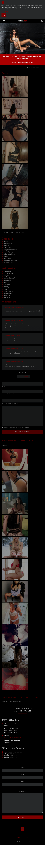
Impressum (21, 841)
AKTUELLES (35, 835)
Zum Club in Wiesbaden (35, 67)
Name (4, 386)
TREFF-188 (14, 62)
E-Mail (23, 774)
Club (12, 835)
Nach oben (22, 829)
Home (8, 835)
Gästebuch (20, 837)
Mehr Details (4, 11)
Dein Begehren (22, 791)
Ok (4, 15)
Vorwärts (26, 376)
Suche (42, 21)
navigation (4, 21)
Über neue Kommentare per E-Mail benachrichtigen (16, 427)
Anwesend (24, 835)
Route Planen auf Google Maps (12, 737)
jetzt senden (22, 817)
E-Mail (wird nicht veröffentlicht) (10, 394)
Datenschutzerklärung (12, 841)
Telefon (22, 781)
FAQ (30, 835)
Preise (18, 835)
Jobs (26, 837)
